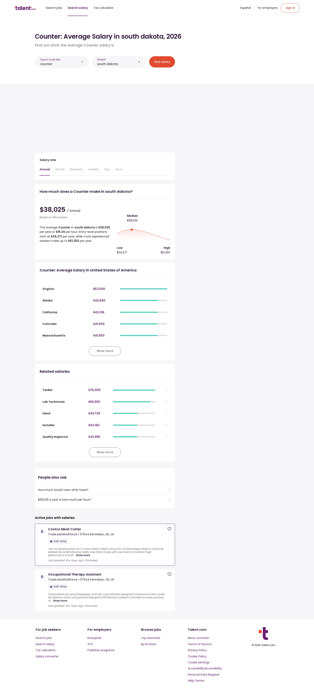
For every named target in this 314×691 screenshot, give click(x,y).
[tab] (45, 171)
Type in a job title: (50, 59)
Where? (101, 59)
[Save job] (169, 529)
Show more (83, 555)
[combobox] (60, 63)
